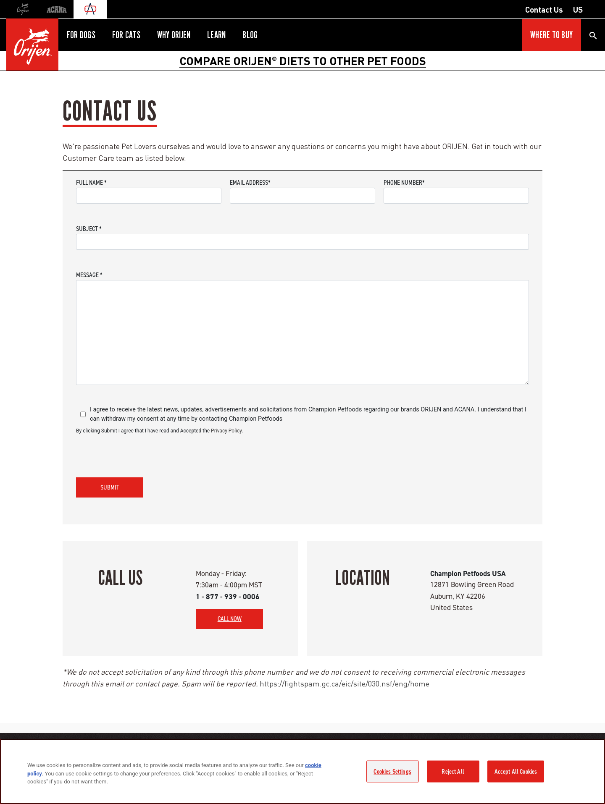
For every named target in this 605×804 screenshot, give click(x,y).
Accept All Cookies (516, 771)
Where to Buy (551, 35)
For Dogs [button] (81, 35)
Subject (89, 228)
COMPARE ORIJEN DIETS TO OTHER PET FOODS (302, 60)
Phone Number (404, 182)
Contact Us (544, 9)
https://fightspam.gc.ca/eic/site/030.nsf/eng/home (344, 683)
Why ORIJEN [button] (173, 35)
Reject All (453, 771)
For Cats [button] (126, 35)
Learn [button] (216, 35)
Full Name (91, 182)
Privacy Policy (226, 431)
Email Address (250, 182)
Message (89, 274)
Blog (250, 35)
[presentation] (140, 454)
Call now (230, 618)
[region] (302, 771)
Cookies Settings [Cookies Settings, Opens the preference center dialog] (392, 771)
